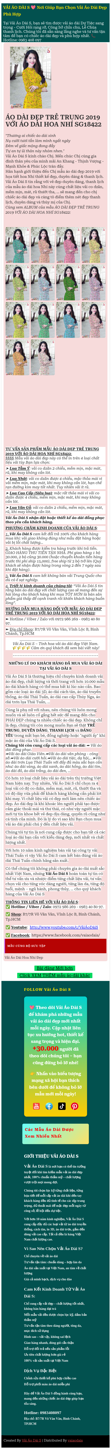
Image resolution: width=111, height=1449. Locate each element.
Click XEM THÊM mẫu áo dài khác (55, 975)
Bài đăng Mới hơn (55, 968)
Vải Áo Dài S (31, 1440)
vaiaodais (75, 1440)
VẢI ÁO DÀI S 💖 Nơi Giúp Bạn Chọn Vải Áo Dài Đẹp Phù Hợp (55, 11)
